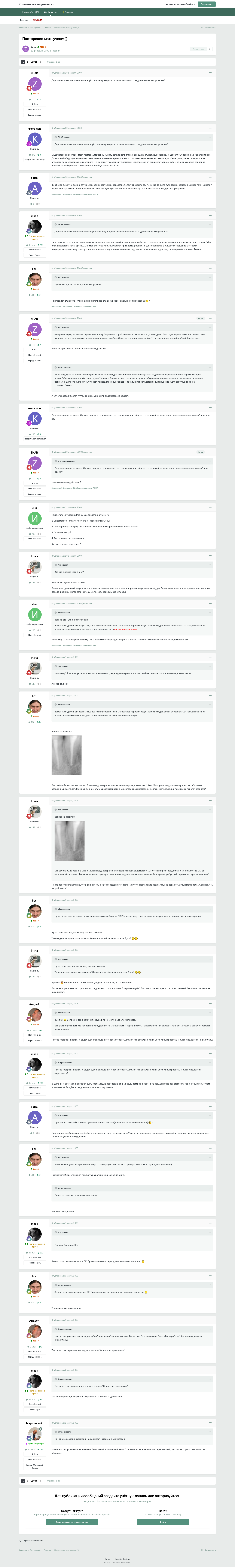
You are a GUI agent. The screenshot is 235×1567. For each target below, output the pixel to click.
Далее (34, 62)
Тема (108, 1559)
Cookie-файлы (122, 1559)
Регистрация (207, 4)
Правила (37, 20)
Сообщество (50, 13)
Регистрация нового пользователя (72, 1522)
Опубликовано (67, 73)
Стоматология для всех (36, 4)
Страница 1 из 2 (54, 62)
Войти (163, 1522)
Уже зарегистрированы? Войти (179, 4)
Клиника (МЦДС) (30, 12)
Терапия (55, 50)
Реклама (68, 12)
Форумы (24, 20)
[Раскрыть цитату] (56, 137)
